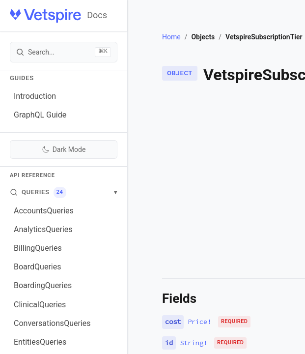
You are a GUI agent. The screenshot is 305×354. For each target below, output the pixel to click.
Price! (199, 321)
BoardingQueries (43, 285)
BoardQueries (37, 266)
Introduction (35, 96)
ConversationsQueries (52, 323)
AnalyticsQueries (43, 229)
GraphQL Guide (40, 114)
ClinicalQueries (40, 304)
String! (193, 342)
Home (171, 37)
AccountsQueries (44, 210)
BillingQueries (38, 248)
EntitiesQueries (40, 342)
